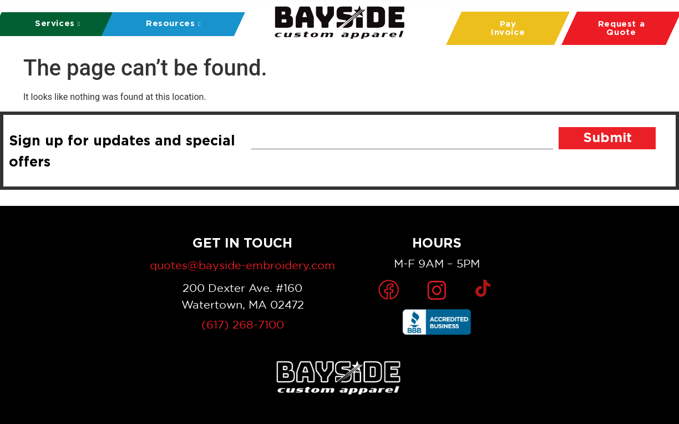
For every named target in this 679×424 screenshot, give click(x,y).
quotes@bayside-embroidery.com (242, 265)
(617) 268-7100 (242, 324)
